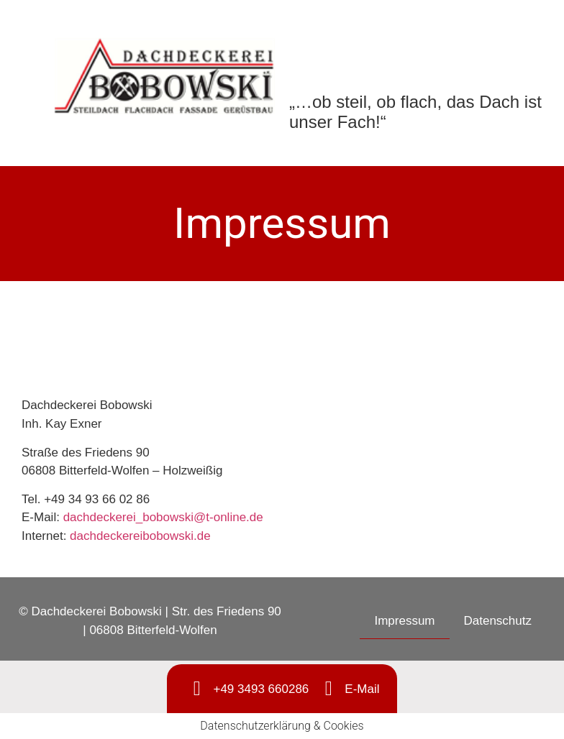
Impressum (404, 621)
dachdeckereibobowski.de (140, 536)
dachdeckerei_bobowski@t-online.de (163, 517)
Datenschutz (498, 621)
